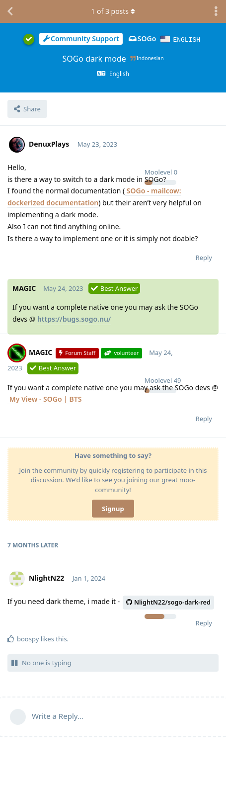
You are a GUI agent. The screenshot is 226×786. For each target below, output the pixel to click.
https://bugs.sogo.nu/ (74, 318)
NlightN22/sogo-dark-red (168, 602)
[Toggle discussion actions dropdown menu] (216, 11)
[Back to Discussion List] (10, 11)
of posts (113, 11)
